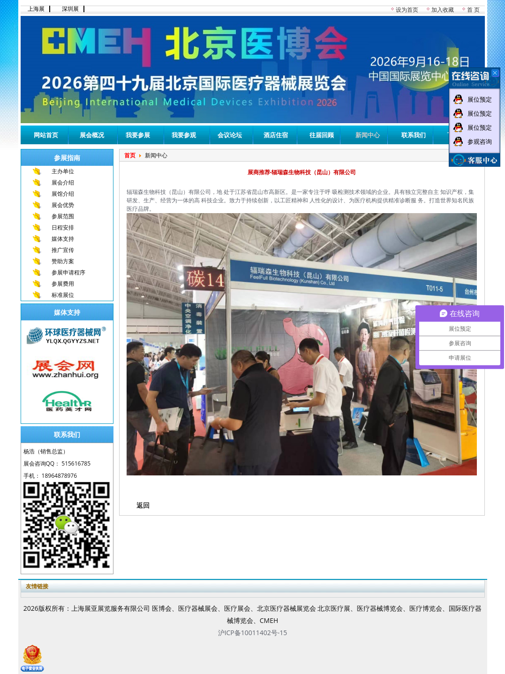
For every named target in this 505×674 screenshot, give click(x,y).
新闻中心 (367, 135)
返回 (143, 505)
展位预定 (479, 99)
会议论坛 (230, 135)
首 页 (473, 10)
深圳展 (70, 9)
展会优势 (63, 205)
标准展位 (63, 295)
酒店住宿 (276, 135)
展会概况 (92, 135)
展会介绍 (63, 182)
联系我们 (413, 135)
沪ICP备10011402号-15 (252, 632)
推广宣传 (63, 250)
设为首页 (407, 10)
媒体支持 (63, 239)
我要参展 (138, 135)
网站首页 (46, 135)
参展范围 (63, 216)
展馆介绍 (63, 194)
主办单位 (63, 171)
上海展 (36, 9)
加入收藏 (442, 10)
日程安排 (63, 227)
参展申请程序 (68, 272)
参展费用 (63, 284)
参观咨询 (479, 141)
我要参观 (184, 135)
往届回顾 (321, 135)
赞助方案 (63, 261)
